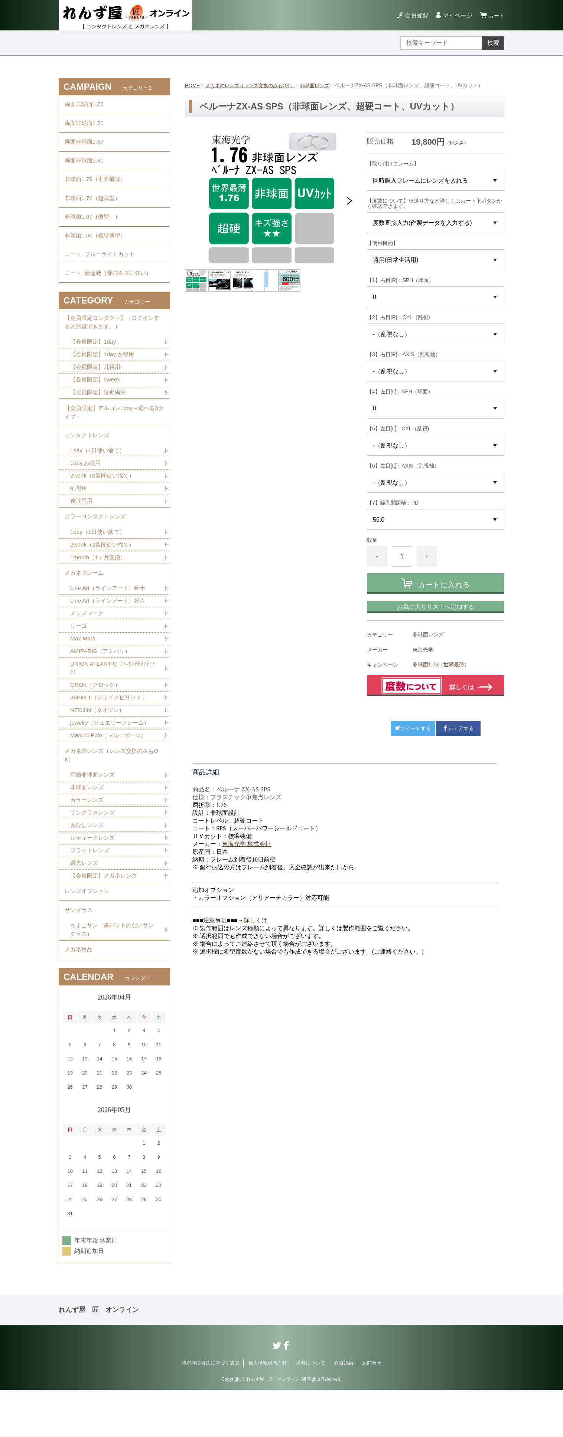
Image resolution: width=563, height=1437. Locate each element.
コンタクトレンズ (88, 459)
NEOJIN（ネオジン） (99, 745)
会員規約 (343, 1410)
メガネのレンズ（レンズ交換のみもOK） (254, 85)
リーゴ (79, 658)
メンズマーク (88, 645)
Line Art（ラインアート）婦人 (110, 632)
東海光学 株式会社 (246, 844)
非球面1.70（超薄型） (94, 207)
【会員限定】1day (94, 361)
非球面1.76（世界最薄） (441, 664)
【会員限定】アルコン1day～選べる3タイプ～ (114, 434)
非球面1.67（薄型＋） (94, 227)
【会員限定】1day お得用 (104, 374)
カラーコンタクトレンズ (97, 544)
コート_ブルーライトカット (102, 268)
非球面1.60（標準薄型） (97, 248)
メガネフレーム (85, 603)
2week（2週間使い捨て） (104, 501)
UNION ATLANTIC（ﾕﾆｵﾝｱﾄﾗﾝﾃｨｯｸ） (113, 701)
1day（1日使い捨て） (99, 475)
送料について (310, 1410)
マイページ (455, 15)
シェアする (458, 728)
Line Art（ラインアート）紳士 (110, 619)
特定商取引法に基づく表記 (211, 1410)
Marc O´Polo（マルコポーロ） (110, 771)
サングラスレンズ (94, 852)
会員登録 (414, 15)
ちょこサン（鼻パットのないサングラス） (111, 974)
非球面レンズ (323, 85)
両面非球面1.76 (85, 105)
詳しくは (255, 920)
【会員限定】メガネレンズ (105, 916)
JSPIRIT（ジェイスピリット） (111, 732)
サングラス (79, 954)
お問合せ (371, 1410)
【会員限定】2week (96, 400)
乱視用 (79, 514)
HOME (193, 85)
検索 (493, 43)
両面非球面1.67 (85, 146)
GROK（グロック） (96, 719)
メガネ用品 (79, 996)
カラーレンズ (88, 839)
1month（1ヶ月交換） (99, 586)
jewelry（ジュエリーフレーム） (112, 758)
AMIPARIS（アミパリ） (102, 684)
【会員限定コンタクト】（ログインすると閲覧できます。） (112, 340)
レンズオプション (88, 933)
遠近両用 (82, 527)
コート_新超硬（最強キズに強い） (111, 289)
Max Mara (83, 671)
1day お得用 (86, 488)
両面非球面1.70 (85, 125)
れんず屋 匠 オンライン (99, 1357)
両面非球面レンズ (94, 813)
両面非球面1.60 (85, 166)
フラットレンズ (91, 891)
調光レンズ (85, 903)
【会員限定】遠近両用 (100, 413)
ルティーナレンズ (94, 878)
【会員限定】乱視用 (97, 387)
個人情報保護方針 (267, 1410)
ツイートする (413, 728)
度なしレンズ (88, 865)
